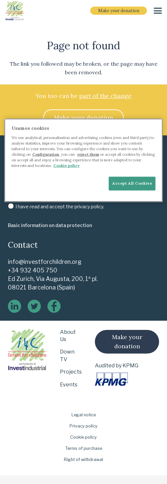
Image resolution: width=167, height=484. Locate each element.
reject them (88, 154)
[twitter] (34, 306)
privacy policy (88, 206)
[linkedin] (14, 306)
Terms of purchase (83, 448)
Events (68, 384)
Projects (71, 372)
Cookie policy (83, 437)
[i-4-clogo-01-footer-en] (14, 11)
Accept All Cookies (132, 183)
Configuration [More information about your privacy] (45, 154)
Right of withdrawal (83, 459)
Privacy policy (83, 426)
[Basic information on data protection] (50, 225)
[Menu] (158, 11)
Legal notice (83, 414)
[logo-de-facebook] (54, 306)
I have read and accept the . (56, 206)
